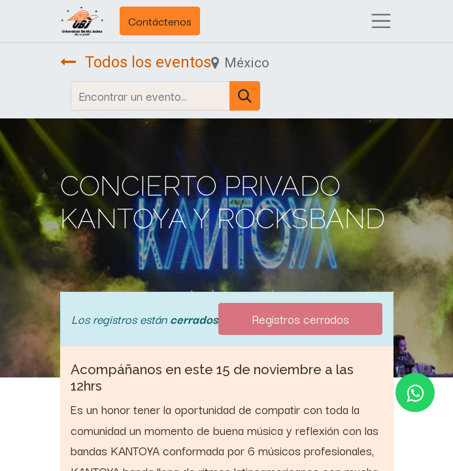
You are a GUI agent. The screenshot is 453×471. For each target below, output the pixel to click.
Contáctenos (160, 20)
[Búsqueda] (244, 96)
